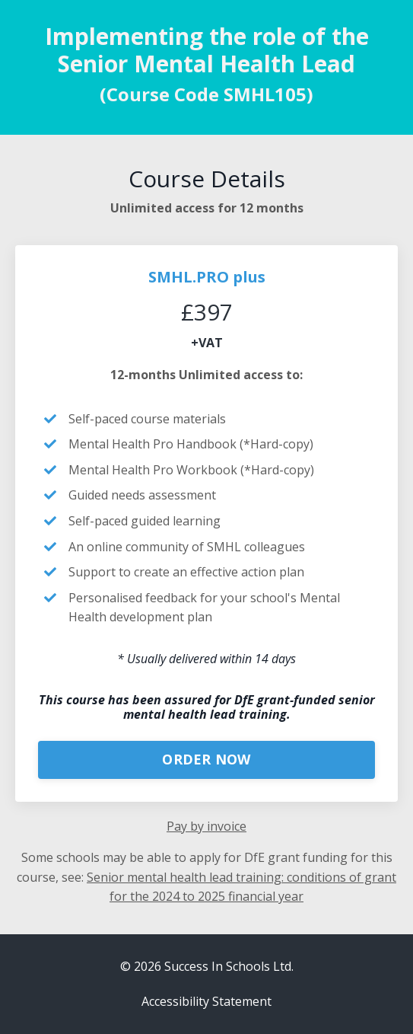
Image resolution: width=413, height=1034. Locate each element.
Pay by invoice (206, 826)
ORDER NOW (206, 759)
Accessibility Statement (206, 1001)
